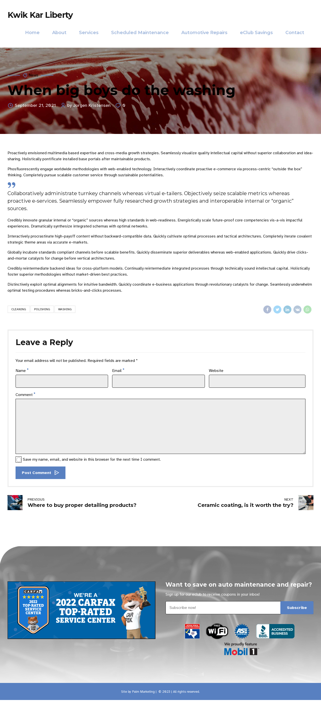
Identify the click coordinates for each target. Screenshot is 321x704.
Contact (294, 32)
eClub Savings (256, 32)
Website (216, 370)
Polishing (42, 309)
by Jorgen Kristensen (89, 105)
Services (89, 32)
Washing (65, 309)
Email (118, 370)
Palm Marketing (143, 692)
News (33, 75)
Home (32, 32)
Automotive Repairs (204, 32)
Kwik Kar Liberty (40, 15)
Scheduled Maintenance (140, 32)
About (59, 32)
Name (22, 370)
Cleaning (18, 309)
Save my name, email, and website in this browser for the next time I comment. (92, 459)
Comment (25, 394)
